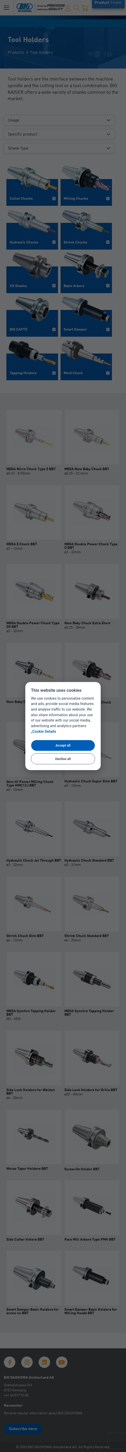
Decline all (63, 759)
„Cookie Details (43, 731)
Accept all (62, 745)
